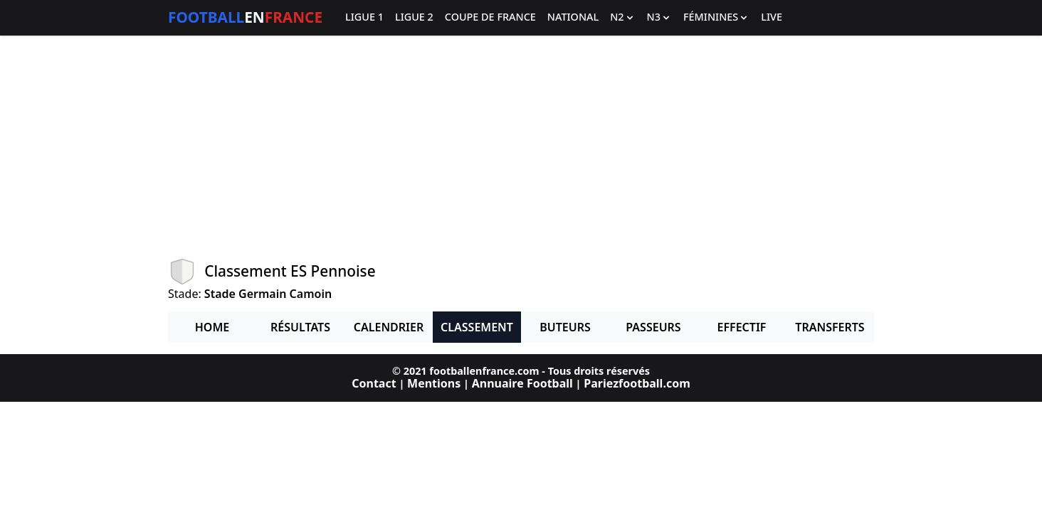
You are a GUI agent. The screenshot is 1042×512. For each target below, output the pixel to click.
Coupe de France (490, 17)
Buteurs (565, 327)
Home (212, 327)
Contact (374, 383)
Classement (477, 327)
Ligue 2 (414, 17)
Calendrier (388, 327)
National (573, 17)
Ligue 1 (364, 17)
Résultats (300, 327)
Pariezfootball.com (637, 383)
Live (771, 17)
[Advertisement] (521, 146)
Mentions (434, 383)
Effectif (742, 327)
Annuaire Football (522, 383)
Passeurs (653, 327)
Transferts (829, 327)
